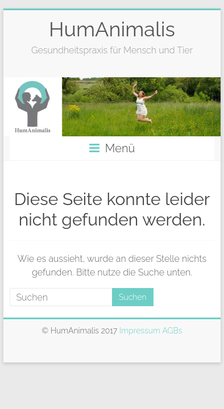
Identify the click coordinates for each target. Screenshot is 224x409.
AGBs (172, 330)
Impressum (140, 330)
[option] (112, 106)
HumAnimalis (112, 29)
